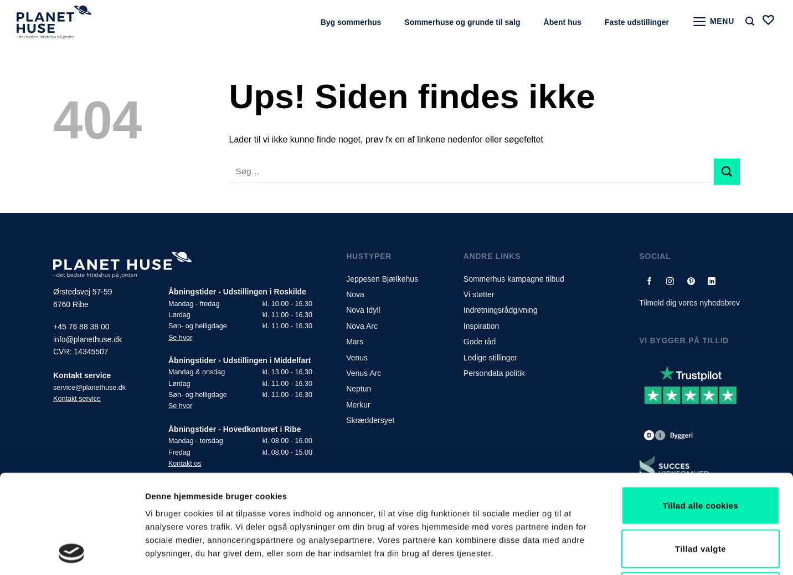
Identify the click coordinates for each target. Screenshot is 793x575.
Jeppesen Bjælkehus (382, 278)
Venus (357, 357)
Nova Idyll (363, 310)
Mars (354, 341)
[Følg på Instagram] (670, 281)
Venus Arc (363, 373)
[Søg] (749, 21)
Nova (355, 294)
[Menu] (713, 21)
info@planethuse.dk (87, 339)
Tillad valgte (700, 456)
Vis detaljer (575, 553)
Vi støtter (479, 294)
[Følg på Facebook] (650, 281)
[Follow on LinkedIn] (712, 281)
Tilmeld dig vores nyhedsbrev (689, 302)
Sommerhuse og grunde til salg (462, 22)
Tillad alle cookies (701, 413)
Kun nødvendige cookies (700, 498)
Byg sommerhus (351, 22)
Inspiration (482, 326)
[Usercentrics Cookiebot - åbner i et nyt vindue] (71, 553)
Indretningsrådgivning (501, 310)
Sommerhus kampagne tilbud (514, 278)
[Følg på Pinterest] (691, 281)
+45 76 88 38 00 (81, 326)
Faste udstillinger (637, 22)
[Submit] (727, 172)
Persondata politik (494, 373)
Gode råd (480, 341)
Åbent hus (562, 22)
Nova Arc (362, 326)
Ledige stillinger (490, 357)
